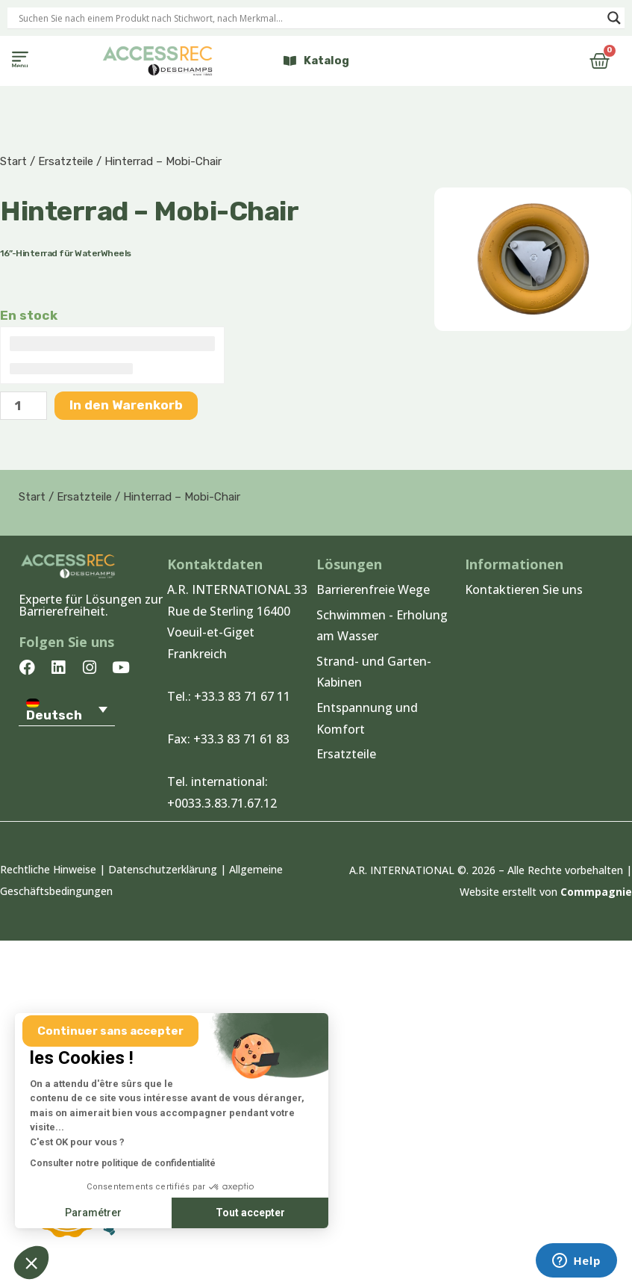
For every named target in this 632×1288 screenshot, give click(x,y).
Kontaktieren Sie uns (524, 589)
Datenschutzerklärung (162, 869)
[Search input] (309, 17)
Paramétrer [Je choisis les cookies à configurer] (93, 1213)
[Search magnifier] (614, 17)
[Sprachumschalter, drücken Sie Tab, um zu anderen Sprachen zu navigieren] (67, 709)
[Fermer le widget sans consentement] (110, 1031)
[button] (19, 61)
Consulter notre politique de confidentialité (123, 1163)
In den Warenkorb (126, 404)
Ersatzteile (65, 161)
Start (13, 161)
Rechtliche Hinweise (48, 869)
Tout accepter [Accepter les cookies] (250, 1213)
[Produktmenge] (23, 405)
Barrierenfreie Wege (373, 589)
